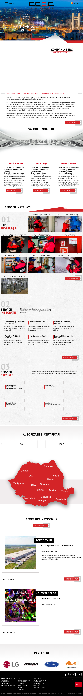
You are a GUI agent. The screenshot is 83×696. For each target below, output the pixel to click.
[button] (1, 444)
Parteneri (41, 653)
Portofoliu (44, 540)
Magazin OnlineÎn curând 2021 (11, 404)
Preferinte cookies (39, 687)
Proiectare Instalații (38, 322)
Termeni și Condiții (39, 680)
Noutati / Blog (46, 593)
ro (73, 3)
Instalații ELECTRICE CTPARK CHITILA (57, 546)
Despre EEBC (5, 682)
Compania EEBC (62, 50)
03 (5, 366)
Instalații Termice (41, 214)
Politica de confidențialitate (39, 683)
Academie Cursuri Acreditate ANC (52, 404)
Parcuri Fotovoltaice (8, 685)
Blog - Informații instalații (24, 686)
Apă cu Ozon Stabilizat (22, 683)
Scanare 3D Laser (24, 680)
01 (5, 219)
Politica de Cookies (40, 685)
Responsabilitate (68, 163)
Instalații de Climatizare (14, 235)
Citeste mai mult (73, 123)
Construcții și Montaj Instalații (62, 322)
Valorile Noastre (41, 129)
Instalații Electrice (14, 256)
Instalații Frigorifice (41, 235)
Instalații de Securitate (68, 256)
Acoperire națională (41, 519)
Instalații (8, 228)
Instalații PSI (68, 235)
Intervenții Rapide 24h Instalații (63, 337)
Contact (21, 689)
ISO (21, 444)
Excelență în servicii (14, 163)
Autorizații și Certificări (41, 434)
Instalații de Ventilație (69, 214)
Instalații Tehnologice (14, 276)
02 (5, 304)
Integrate (8, 313)
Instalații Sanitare (41, 256)
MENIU (11, 3)
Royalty (80, 693)
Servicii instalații (18, 207)
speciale (7, 375)
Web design (71, 693)
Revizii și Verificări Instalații (12, 337)
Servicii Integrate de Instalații (8, 679)
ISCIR (61, 444)
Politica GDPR (37, 678)
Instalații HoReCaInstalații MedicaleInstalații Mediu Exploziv (14, 387)
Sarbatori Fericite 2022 (51, 599)
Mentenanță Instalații (38, 336)
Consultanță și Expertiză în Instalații (15, 322)
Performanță (41, 163)
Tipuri (5, 225)
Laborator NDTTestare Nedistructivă (52, 386)
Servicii (6, 310)
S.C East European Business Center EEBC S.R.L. (27, 693)
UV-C (19, 678)
